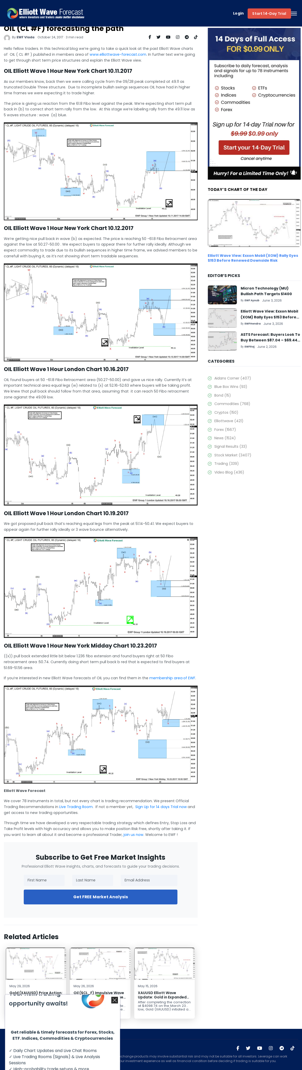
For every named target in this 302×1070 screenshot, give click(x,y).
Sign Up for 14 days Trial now (155, 806)
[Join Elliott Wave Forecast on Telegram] (282, 1048)
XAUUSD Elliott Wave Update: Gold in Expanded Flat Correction (156, 997)
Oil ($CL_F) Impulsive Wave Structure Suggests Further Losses (93, 997)
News (239, 438)
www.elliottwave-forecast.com (112, 54)
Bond (236, 395)
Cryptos (240, 412)
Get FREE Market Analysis (95, 897)
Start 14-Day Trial (269, 13)
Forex (239, 429)
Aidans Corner (246, 378)
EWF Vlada (20, 37)
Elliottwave (242, 420)
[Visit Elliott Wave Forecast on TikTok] (292, 1048)
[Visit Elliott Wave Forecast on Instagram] (271, 1048)
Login (238, 13)
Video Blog (243, 472)
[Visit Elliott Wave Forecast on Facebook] (237, 1048)
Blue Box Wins (244, 386)
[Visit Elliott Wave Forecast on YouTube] (259, 1048)
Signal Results (244, 446)
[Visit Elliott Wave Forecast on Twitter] (248, 1048)
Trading (240, 463)
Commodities (246, 403)
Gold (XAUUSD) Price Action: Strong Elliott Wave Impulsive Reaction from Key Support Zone (30, 999)
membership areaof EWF (167, 678)
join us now (128, 834)
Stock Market (246, 455)
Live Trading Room (70, 806)
